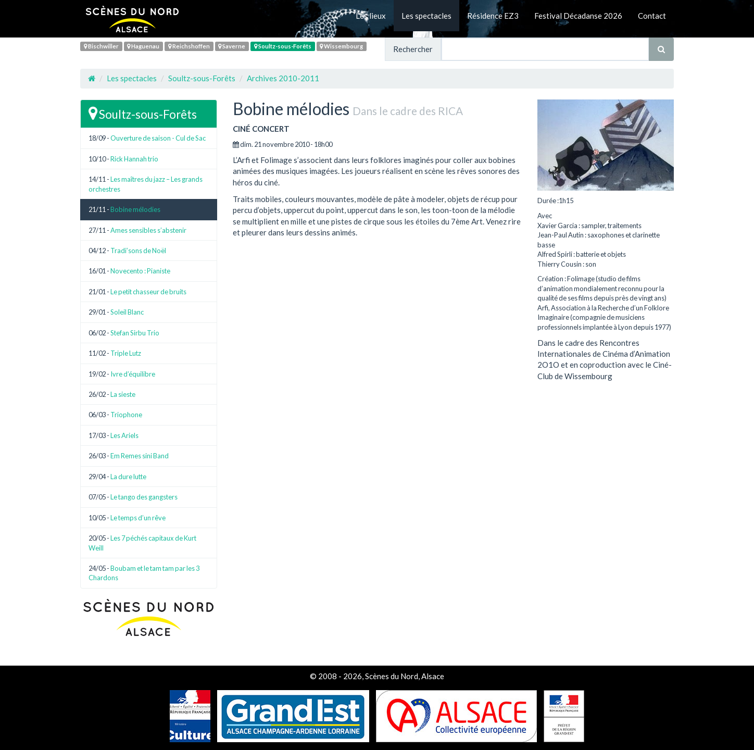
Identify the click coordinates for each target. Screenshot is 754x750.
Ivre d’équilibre (132, 374)
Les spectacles (426, 15)
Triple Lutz (125, 353)
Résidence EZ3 (493, 15)
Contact (652, 15)
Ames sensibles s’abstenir (148, 230)
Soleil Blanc (127, 312)
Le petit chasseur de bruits (148, 292)
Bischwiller (101, 46)
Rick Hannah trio (134, 159)
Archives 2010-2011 (283, 78)
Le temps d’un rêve (138, 518)
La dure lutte (128, 476)
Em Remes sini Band (139, 456)
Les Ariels (124, 435)
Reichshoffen (189, 46)
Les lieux (371, 15)
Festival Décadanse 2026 (578, 15)
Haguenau (143, 46)
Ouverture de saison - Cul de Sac (158, 138)
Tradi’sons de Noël (138, 250)
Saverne (231, 46)
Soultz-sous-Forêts (282, 46)
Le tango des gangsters (144, 497)
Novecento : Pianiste (140, 271)
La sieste (122, 394)
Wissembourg (341, 46)
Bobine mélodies (135, 209)
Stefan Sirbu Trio (134, 333)
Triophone (126, 414)
